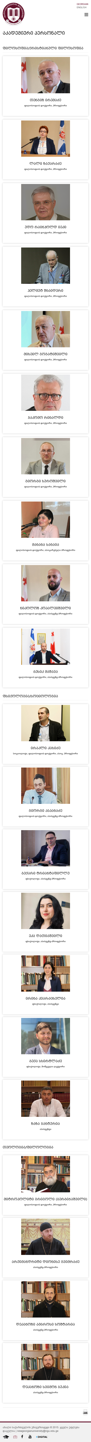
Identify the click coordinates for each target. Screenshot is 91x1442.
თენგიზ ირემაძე (45, 100)
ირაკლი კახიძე (45, 748)
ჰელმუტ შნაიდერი (45, 291)
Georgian (82, 4)
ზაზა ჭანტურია (45, 1124)
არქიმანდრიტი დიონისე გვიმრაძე (45, 1262)
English (81, 7)
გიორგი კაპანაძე (45, 811)
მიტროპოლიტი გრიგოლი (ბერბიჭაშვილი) (45, 1199)
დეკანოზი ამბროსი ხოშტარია (45, 1325)
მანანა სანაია (45, 545)
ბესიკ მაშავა (45, 672)
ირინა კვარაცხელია (45, 999)
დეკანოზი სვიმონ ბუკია (45, 1387)
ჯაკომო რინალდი (45, 418)
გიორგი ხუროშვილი (45, 481)
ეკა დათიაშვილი (45, 936)
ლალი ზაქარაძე (45, 164)
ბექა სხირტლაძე (45, 1061)
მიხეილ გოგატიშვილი (45, 354)
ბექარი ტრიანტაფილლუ (46, 874)
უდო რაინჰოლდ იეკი (45, 227)
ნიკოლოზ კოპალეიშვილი (45, 608)
